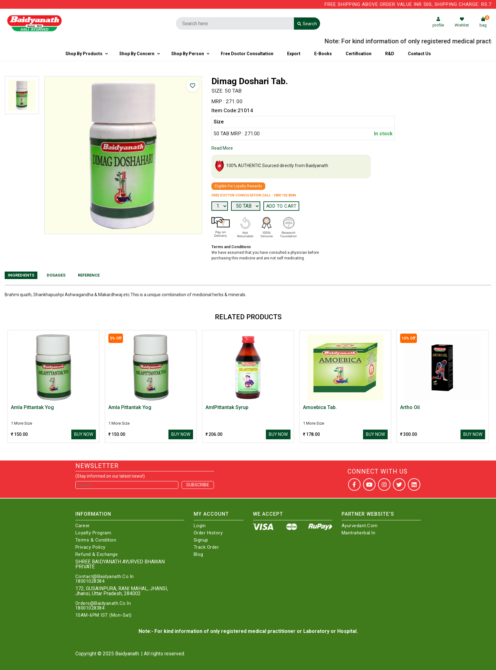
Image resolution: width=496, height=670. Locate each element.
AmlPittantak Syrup (226, 407)
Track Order (206, 547)
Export (293, 53)
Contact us (419, 53)
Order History (208, 533)
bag (484, 22)
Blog (198, 554)
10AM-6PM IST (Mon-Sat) (103, 615)
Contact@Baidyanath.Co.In (104, 576)
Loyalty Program (93, 533)
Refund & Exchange (96, 554)
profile (438, 22)
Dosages (56, 275)
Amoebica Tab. (320, 407)
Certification (358, 53)
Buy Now (83, 434)
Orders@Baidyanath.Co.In (103, 603)
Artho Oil (410, 407)
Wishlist (462, 22)
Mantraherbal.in (359, 533)
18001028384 (90, 581)
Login (200, 525)
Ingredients (21, 275)
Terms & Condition (95, 540)
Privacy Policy (90, 547)
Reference (89, 275)
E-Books (323, 53)
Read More (222, 148)
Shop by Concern (136, 53)
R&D (389, 53)
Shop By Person (187, 53)
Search (307, 24)
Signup (201, 540)
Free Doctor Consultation (247, 53)
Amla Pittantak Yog (32, 407)
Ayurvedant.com (360, 525)
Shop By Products (83, 53)
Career (82, 525)
